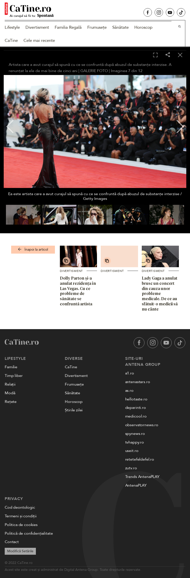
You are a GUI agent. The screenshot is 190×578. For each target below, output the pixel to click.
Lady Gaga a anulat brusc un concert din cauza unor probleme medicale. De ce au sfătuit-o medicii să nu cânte (160, 294)
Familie (11, 367)
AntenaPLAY (136, 485)
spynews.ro (135, 433)
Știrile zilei (74, 410)
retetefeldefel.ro (139, 459)
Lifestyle (12, 27)
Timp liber (14, 375)
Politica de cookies (21, 524)
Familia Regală (68, 27)
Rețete (11, 401)
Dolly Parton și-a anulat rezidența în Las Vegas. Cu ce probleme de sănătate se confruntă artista (78, 291)
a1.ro (129, 373)
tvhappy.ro (134, 442)
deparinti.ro (135, 407)
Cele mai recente (39, 40)
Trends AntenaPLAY (142, 476)
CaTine (11, 40)
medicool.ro (136, 416)
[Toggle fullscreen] (155, 55)
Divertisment (37, 27)
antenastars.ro (137, 382)
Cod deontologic (20, 507)
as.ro (129, 390)
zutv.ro (131, 468)
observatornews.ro (141, 425)
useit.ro (132, 450)
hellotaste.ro (136, 399)
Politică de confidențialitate (29, 533)
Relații (10, 384)
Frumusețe (97, 27)
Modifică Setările (20, 551)
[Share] (168, 55)
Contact (12, 542)
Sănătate (120, 27)
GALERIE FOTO (94, 71)
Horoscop (143, 27)
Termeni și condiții (21, 516)
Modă (10, 393)
